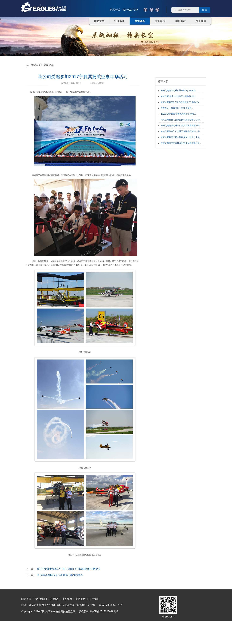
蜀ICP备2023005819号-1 (104, 611)
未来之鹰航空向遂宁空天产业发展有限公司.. (181, 125)
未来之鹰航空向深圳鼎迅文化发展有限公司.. (181, 143)
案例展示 (180, 21)
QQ (145, 10)
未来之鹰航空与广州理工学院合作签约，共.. (181, 131)
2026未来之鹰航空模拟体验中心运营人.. (179, 114)
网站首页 (99, 21)
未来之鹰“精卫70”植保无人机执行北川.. (178, 96)
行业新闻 (119, 21)
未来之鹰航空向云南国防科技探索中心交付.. (181, 120)
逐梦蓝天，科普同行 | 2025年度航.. (177, 108)
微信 (157, 10)
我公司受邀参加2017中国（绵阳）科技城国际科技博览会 (69, 569)
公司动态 (140, 21)
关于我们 (201, 21)
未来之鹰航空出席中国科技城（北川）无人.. (181, 137)
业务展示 (160, 21)
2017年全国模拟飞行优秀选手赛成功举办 (60, 575)
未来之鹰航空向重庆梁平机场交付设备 (178, 90)
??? (151, 10)
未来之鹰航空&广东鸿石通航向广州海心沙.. (180, 102)
